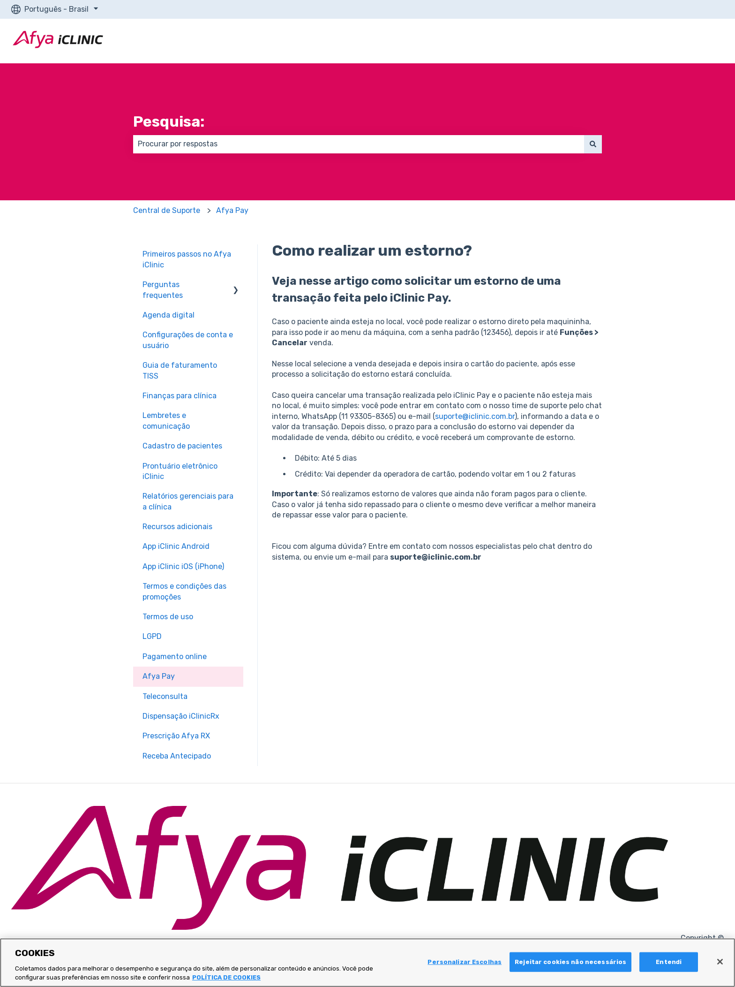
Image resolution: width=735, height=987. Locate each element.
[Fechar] (720, 961)
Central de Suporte (166, 210)
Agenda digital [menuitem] (168, 315)
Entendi (669, 961)
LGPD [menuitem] (152, 636)
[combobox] (358, 144)
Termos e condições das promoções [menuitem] (184, 591)
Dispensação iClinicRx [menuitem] (180, 716)
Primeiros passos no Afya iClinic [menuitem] (186, 259)
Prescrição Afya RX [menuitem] (176, 735)
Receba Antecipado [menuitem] (176, 756)
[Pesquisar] (593, 144)
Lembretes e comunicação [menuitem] (166, 420)
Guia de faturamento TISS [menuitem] (179, 370)
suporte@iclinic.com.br (475, 416)
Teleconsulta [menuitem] (165, 696)
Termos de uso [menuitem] (167, 616)
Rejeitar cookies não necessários (570, 961)
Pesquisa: (168, 121)
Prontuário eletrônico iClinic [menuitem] (180, 471)
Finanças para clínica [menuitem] (179, 395)
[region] (367, 962)
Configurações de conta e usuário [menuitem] (187, 339)
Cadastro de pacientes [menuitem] (182, 445)
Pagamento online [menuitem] (174, 656)
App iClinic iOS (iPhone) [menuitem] (183, 566)
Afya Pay (232, 210)
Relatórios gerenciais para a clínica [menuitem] (187, 501)
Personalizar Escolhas (465, 961)
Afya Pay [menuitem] (158, 676)
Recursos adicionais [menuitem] (177, 526)
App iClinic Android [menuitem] (176, 546)
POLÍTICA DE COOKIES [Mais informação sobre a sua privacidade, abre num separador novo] (226, 977)
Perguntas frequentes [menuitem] (162, 289)
